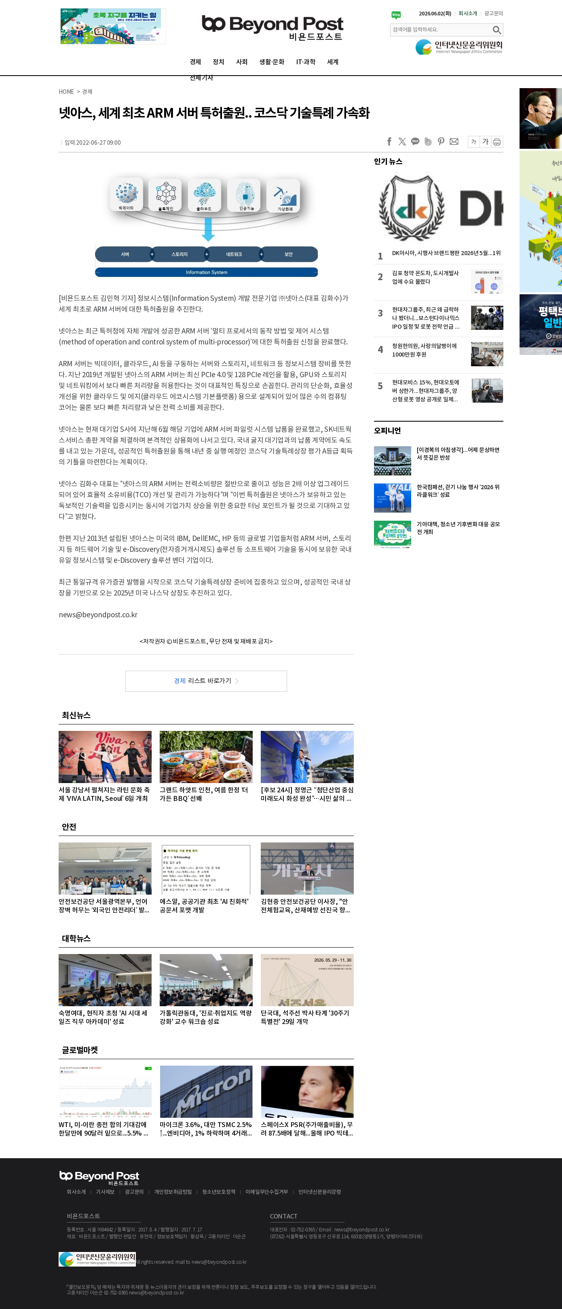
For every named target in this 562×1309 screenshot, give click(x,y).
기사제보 (105, 1192)
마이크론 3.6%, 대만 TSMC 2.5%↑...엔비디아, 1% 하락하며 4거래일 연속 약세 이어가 (205, 1129)
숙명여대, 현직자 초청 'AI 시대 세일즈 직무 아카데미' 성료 (103, 1018)
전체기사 (201, 78)
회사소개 (467, 14)
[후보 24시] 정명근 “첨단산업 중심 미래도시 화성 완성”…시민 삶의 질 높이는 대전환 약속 (307, 795)
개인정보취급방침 (173, 1192)
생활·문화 (272, 62)
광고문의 (493, 14)
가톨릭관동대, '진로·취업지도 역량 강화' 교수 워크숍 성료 (205, 1018)
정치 (219, 62)
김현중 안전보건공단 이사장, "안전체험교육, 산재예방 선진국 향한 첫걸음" (306, 906)
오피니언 (387, 430)
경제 (196, 62)
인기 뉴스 (388, 161)
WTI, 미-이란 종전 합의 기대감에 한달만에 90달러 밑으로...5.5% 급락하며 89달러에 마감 (104, 1129)
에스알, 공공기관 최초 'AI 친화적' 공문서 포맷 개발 (204, 906)
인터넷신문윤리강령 (319, 1192)
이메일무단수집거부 (266, 1192)
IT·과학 (306, 62)
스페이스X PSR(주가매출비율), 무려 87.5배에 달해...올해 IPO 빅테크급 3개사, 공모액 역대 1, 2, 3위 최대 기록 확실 (307, 1129)
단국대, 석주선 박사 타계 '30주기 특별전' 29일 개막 (305, 1018)
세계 (333, 62)
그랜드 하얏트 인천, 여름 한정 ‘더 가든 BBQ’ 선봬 (204, 794)
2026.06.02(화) (435, 14)
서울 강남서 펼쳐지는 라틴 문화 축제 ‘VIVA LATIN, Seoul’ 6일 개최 (104, 794)
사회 (242, 62)
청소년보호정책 (218, 1192)
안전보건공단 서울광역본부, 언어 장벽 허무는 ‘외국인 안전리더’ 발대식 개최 (104, 906)
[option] (113, 26)
